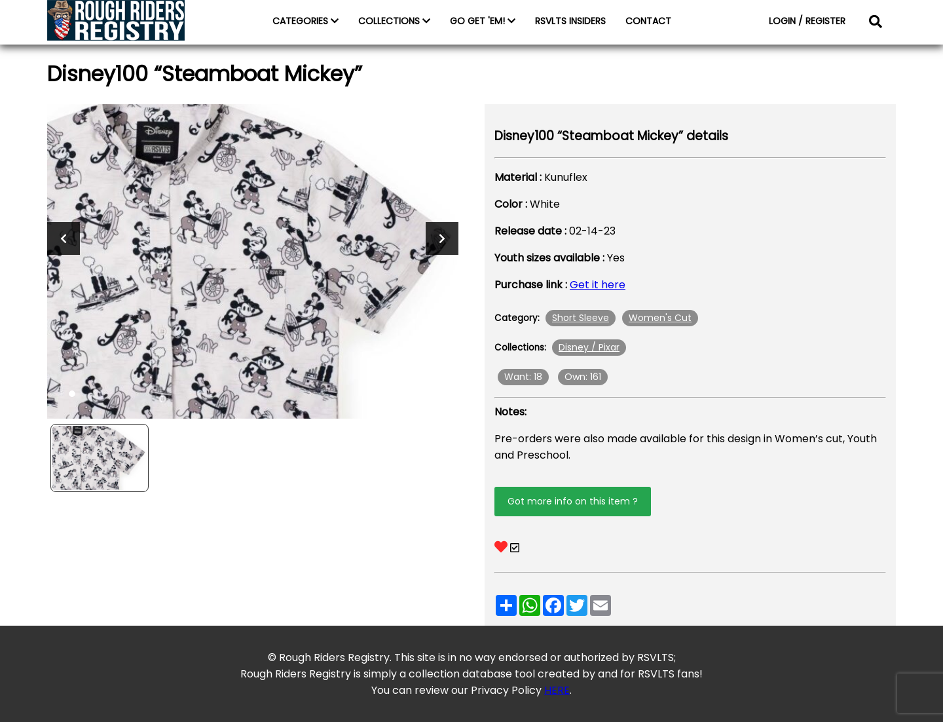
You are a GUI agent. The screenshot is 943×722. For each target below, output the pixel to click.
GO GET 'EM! (482, 21)
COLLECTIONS (394, 21)
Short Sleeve (580, 317)
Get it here (597, 284)
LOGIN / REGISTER (807, 21)
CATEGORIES (305, 21)
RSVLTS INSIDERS (570, 21)
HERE (557, 690)
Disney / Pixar (589, 347)
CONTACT (648, 21)
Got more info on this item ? (573, 501)
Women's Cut (660, 317)
